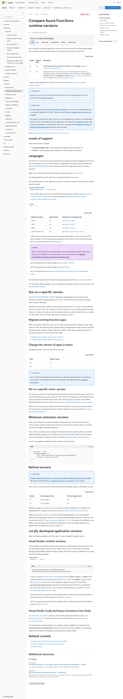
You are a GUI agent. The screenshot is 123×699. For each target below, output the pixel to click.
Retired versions (47, 98)
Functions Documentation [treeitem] (11, 21)
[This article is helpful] (114, 41)
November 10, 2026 (68, 224)
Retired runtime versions (37, 287)
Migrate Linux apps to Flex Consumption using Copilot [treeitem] (15, 62)
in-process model (38, 582)
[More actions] (92, 14)
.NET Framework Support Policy (74, 231)
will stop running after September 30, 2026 (57, 520)
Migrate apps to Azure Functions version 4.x (73, 511)
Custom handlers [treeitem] (10, 133)
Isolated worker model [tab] (36, 189)
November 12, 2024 (66, 263)
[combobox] (13, 16)
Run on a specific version (107, 23)
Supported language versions (52, 68)
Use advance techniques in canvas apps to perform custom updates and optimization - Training (57, 664)
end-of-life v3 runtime (58, 109)
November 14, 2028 (68, 221)
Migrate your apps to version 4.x (79, 76)
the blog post (57, 242)
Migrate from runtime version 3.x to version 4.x (48, 337)
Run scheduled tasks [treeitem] (13, 54)
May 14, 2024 (64, 267)
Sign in (119, 2)
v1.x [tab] (36, 206)
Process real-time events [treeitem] (14, 57)
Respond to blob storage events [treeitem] (14, 40)
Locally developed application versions (108, 31)
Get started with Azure (113, 8)
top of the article (77, 173)
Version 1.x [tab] (42, 559)
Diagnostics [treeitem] (8, 119)
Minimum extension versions (108, 25)
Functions (45, 14)
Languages (103, 20)
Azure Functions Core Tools (38, 616)
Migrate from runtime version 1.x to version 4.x (47, 340)
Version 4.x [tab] (33, 559)
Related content (104, 35)
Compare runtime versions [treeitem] (13, 91)
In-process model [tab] (51, 189)
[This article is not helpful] (117, 41)
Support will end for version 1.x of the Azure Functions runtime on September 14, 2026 (60, 478)
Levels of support (105, 18)
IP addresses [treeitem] (9, 129)
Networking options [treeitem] (11, 126)
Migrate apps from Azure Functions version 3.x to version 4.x (49, 133)
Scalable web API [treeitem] (12, 35)
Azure (37, 14)
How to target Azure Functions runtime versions (77, 402)
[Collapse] (24, 13)
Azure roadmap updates (83, 280)
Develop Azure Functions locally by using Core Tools (49, 641)
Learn (30, 14)
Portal (101, 8)
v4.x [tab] (31, 206)
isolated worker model (50, 577)
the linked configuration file (79, 437)
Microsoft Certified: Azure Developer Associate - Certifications (47, 672)
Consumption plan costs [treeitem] (12, 122)
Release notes (37, 646)
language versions (82, 122)
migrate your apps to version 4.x (63, 481)
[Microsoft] (3, 2)
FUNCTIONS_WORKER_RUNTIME (42, 166)
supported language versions (65, 78)
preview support (66, 579)
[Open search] (114, 2)
